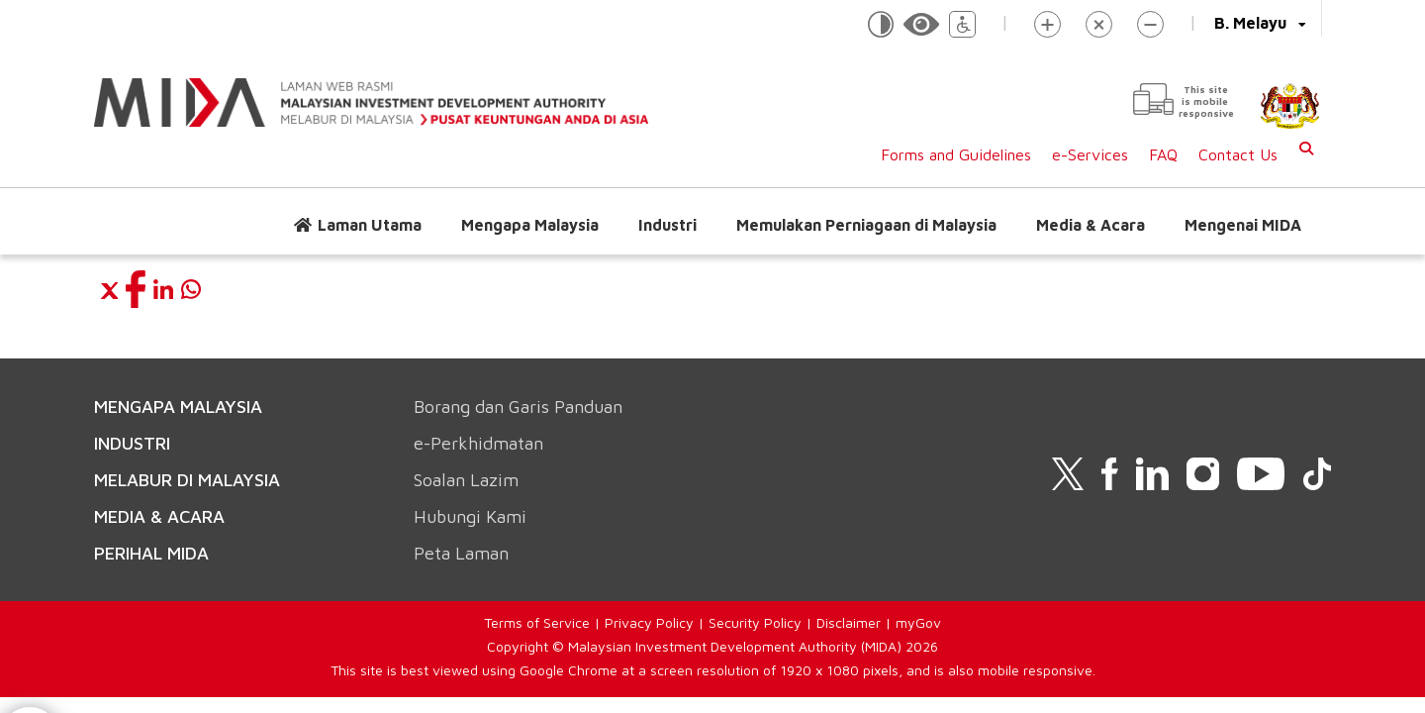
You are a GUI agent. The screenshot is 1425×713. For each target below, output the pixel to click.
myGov (918, 622)
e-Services (1090, 154)
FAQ (1163, 154)
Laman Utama (370, 225)
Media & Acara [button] (1090, 225)
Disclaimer (848, 622)
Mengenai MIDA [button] (1243, 225)
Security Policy (755, 622)
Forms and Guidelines (956, 154)
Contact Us (1238, 154)
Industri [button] (667, 225)
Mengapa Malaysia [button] (530, 225)
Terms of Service (537, 622)
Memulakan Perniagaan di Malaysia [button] (866, 225)
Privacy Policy (649, 622)
